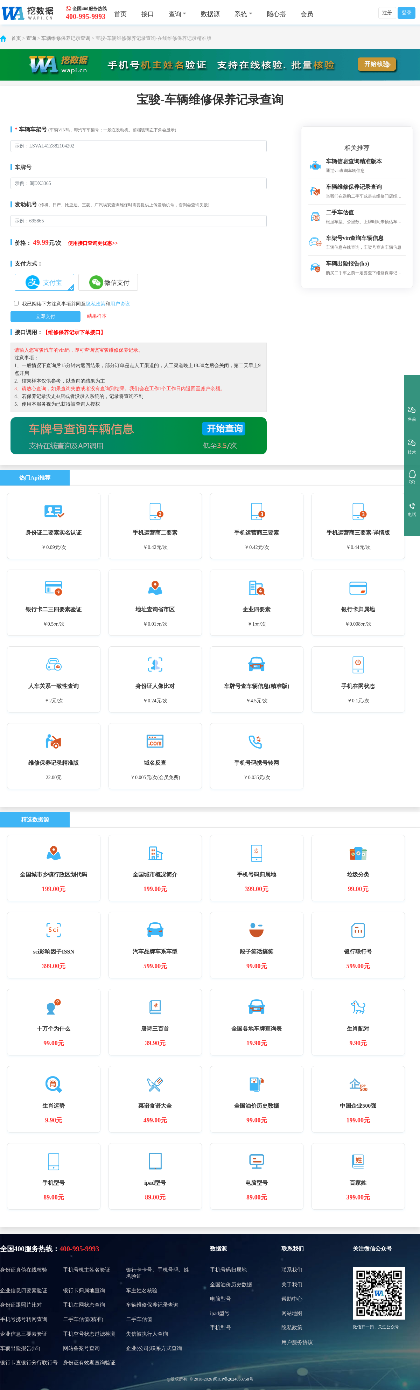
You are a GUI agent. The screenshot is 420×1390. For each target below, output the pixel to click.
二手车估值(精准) (83, 1319)
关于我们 (291, 1284)
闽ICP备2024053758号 (233, 1379)
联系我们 (292, 1249)
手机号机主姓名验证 (86, 1270)
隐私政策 (95, 304)
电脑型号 (220, 1299)
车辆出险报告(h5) (20, 1348)
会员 (307, 14)
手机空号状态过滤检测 (89, 1334)
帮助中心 (291, 1299)
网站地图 (291, 1313)
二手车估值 (139, 1319)
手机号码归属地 (228, 1270)
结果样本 (97, 316)
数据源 (210, 14)
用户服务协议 (297, 1342)
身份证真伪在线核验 (23, 1270)
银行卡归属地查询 (84, 1290)
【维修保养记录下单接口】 (74, 332)
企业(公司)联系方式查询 (154, 1348)
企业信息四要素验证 (23, 1290)
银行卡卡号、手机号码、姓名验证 (157, 1273)
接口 (147, 14)
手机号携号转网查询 (23, 1319)
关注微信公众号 (372, 1249)
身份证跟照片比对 (21, 1305)
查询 (31, 38)
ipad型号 (220, 1313)
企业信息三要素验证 (23, 1334)
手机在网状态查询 (84, 1305)
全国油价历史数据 (231, 1284)
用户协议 (120, 304)
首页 (120, 14)
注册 (387, 12)
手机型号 (220, 1327)
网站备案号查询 (81, 1348)
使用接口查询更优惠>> (93, 243)
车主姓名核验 (142, 1290)
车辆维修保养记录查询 (65, 38)
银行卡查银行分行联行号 (29, 1362)
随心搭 (276, 14)
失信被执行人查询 (147, 1334)
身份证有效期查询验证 (89, 1362)
